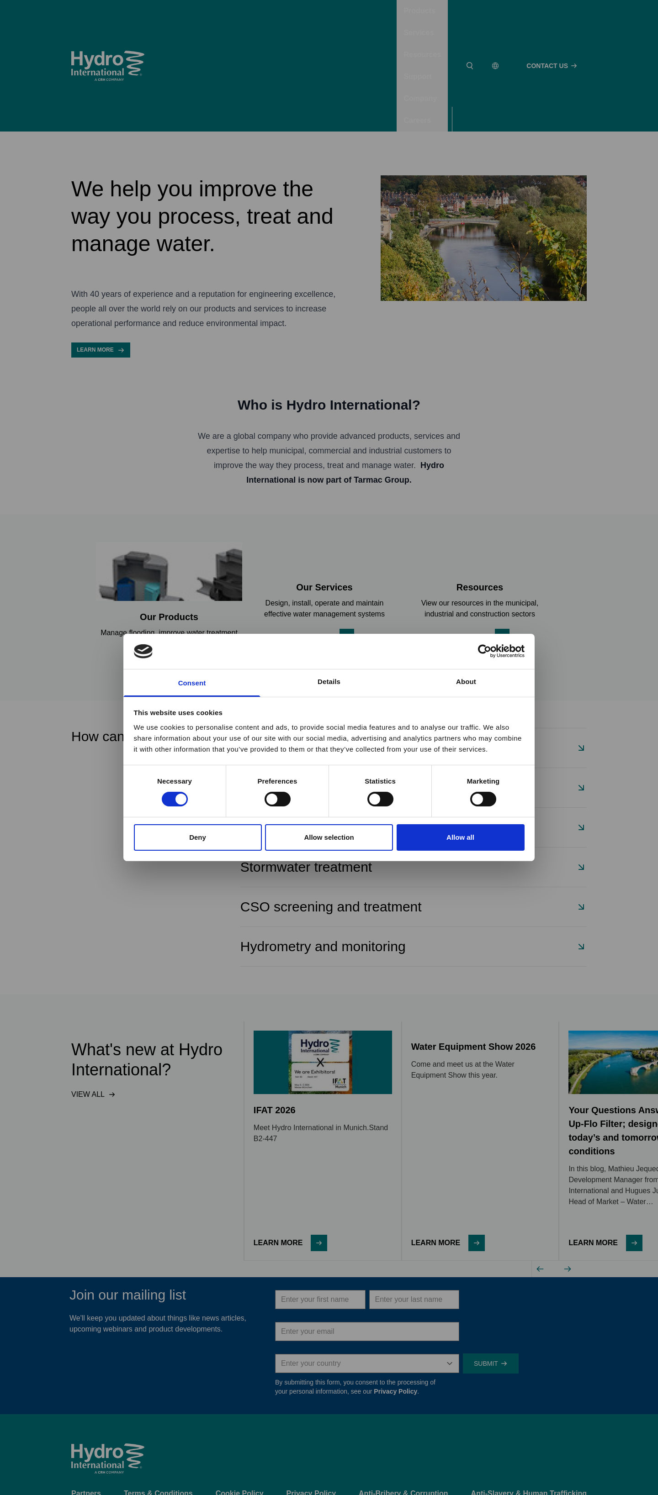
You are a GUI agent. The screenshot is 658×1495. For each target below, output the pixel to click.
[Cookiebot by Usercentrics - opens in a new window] (485, 651)
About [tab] (466, 681)
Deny (197, 837)
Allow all (460, 837)
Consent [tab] (192, 683)
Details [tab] (329, 681)
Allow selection (329, 837)
